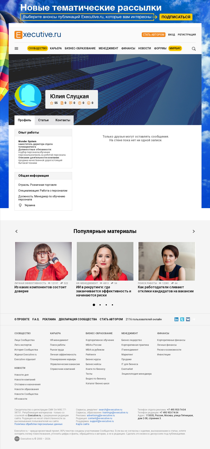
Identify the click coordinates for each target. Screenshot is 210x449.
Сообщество (37, 48)
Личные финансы (167, 345)
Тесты (89, 373)
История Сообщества (26, 349)
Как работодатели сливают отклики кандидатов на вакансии (166, 289)
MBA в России (93, 345)
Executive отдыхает (25, 359)
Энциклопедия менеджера (136, 373)
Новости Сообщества (26, 394)
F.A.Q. (36, 319)
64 (176, 283)
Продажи (126, 359)
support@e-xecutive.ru (102, 421)
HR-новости (20, 399)
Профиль (24, 120)
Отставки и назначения (27, 384)
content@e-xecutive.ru (100, 418)
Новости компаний (24, 379)
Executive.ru (34, 415)
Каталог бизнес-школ (97, 383)
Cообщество (22, 333)
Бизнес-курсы (93, 359)
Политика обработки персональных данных (38, 424)
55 (54, 103)
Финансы (128, 48)
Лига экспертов (23, 345)
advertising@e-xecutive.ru (101, 415)
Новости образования (26, 389)
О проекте (22, 319)
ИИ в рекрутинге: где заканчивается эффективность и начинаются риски (103, 291)
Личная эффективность (30, 283)
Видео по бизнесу (96, 378)
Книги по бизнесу (95, 369)
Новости (144, 48)
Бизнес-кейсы (93, 364)
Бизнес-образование (80, 48)
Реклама (49, 319)
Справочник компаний (62, 369)
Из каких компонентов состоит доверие (40, 289)
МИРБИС (175, 48)
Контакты (63, 120)
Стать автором (153, 34)
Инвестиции (163, 354)
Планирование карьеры (63, 359)
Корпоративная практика (135, 345)
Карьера (56, 48)
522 (66, 283)
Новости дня (21, 374)
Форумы (160, 48)
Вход (171, 34)
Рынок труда (57, 349)
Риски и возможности (169, 349)
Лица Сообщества (24, 340)
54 (115, 283)
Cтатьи (43, 120)
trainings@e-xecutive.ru (115, 412)
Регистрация (187, 34)
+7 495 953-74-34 (176, 409)
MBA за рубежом (95, 349)
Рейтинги (91, 354)
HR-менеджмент (87, 283)
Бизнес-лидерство (131, 340)
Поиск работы (147, 283)
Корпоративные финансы (171, 340)
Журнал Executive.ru (25, 354)
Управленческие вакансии (65, 364)
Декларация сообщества (78, 319)
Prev (16, 231)
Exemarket (127, 369)
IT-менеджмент (129, 349)
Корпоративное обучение (100, 340)
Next (194, 231)
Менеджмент (108, 48)
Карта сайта (82, 424)
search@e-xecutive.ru (110, 409)
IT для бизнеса (129, 364)
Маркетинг (127, 354)
